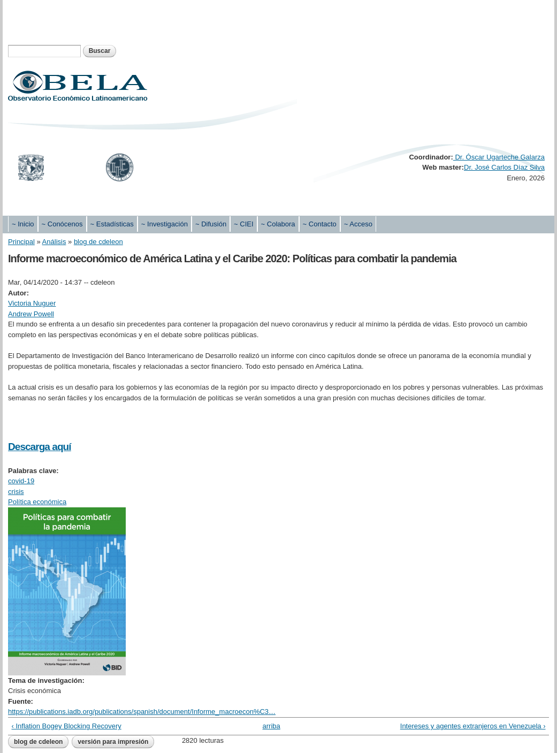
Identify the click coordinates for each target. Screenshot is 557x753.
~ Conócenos (62, 224)
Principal (21, 242)
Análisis (54, 242)
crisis (16, 492)
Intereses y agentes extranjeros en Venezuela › (473, 726)
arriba (271, 726)
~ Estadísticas (112, 224)
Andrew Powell (31, 314)
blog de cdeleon (98, 242)
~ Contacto (320, 224)
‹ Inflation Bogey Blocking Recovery (66, 726)
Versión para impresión (113, 742)
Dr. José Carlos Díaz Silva (504, 167)
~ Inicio (23, 224)
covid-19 (21, 481)
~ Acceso (358, 224)
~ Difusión (210, 224)
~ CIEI (244, 224)
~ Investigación (164, 224)
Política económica (37, 502)
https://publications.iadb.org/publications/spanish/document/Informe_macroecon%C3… (142, 712)
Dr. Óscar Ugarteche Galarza (499, 157)
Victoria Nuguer (32, 303)
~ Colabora (278, 224)
